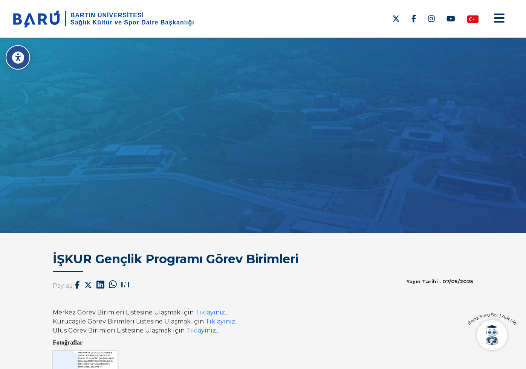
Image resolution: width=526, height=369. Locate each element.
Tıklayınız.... (212, 312)
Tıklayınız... (202, 330)
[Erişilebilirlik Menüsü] (18, 57)
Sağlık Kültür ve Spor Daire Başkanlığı (132, 22)
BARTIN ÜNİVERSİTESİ (107, 15)
